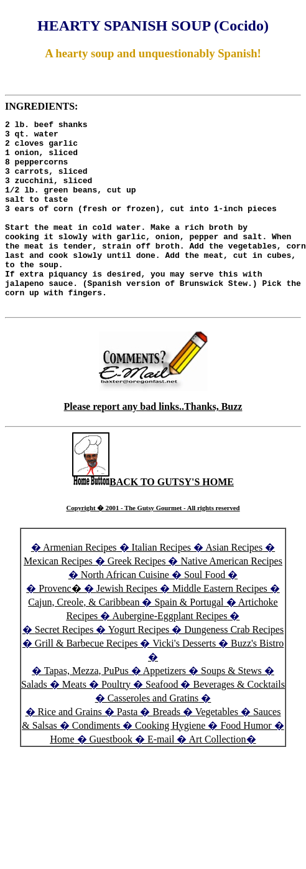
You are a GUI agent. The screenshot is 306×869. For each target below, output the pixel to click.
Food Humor (247, 762)
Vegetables (216, 749)
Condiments (96, 762)
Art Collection (217, 776)
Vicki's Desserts (185, 680)
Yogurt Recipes (138, 667)
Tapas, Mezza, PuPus (86, 708)
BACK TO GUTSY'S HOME (153, 519)
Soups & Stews (231, 708)
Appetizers (165, 708)
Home (62, 776)
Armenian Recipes (80, 584)
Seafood (162, 721)
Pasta (127, 749)
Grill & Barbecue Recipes (88, 680)
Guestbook (111, 776)
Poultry (116, 721)
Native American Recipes (231, 598)
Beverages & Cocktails (239, 721)
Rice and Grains (70, 749)
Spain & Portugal (188, 639)
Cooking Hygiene (171, 762)
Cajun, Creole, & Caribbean (83, 639)
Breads (166, 749)
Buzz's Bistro (257, 680)
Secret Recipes (64, 667)
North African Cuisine (125, 612)
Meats (74, 721)
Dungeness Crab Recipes (234, 667)
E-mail (161, 776)
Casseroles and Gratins (153, 735)
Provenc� (60, 625)
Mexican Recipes (59, 598)
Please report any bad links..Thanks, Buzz (153, 444)
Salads (34, 721)
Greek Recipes (137, 598)
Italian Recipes (163, 584)
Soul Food (204, 612)
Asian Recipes (233, 584)
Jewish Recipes (128, 625)
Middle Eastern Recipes (221, 625)
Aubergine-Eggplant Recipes (169, 653)
